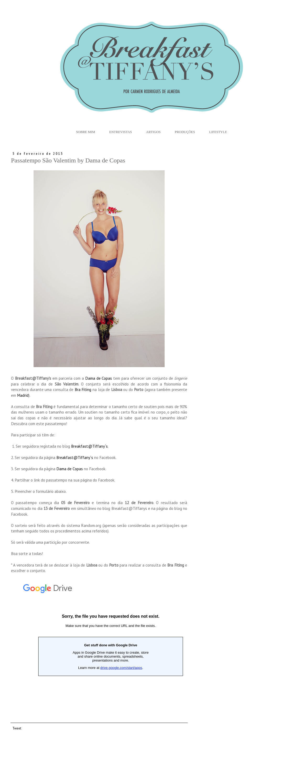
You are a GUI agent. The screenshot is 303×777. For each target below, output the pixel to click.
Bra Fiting (84, 389)
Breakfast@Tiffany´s (74, 457)
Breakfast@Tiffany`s (89, 446)
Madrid (23, 395)
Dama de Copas (98, 378)
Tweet (16, 728)
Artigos (153, 132)
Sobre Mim (85, 132)
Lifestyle (218, 132)
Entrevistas (120, 132)
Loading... (110, 644)
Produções (185, 132)
